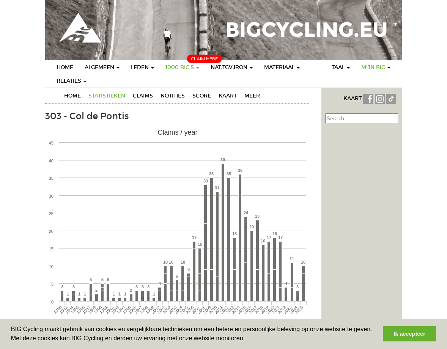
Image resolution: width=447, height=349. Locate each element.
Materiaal (282, 67)
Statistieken (106, 95)
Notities (173, 95)
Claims (143, 95)
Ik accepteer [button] (409, 334)
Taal (341, 67)
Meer (252, 95)
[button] (246, 339)
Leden (142, 67)
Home (65, 67)
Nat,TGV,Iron (232, 67)
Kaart (228, 95)
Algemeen (102, 67)
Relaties (72, 80)
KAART (353, 98)
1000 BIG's (182, 67)
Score (201, 95)
